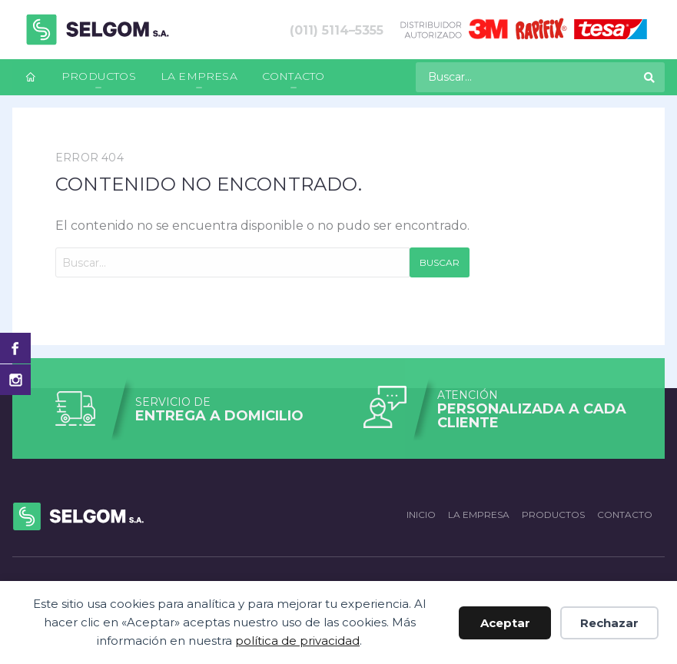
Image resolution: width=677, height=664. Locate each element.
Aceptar (505, 623)
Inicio (421, 514)
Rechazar (609, 623)
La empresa (199, 76)
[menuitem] (30, 77)
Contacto (293, 76)
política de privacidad (297, 640)
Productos (98, 76)
